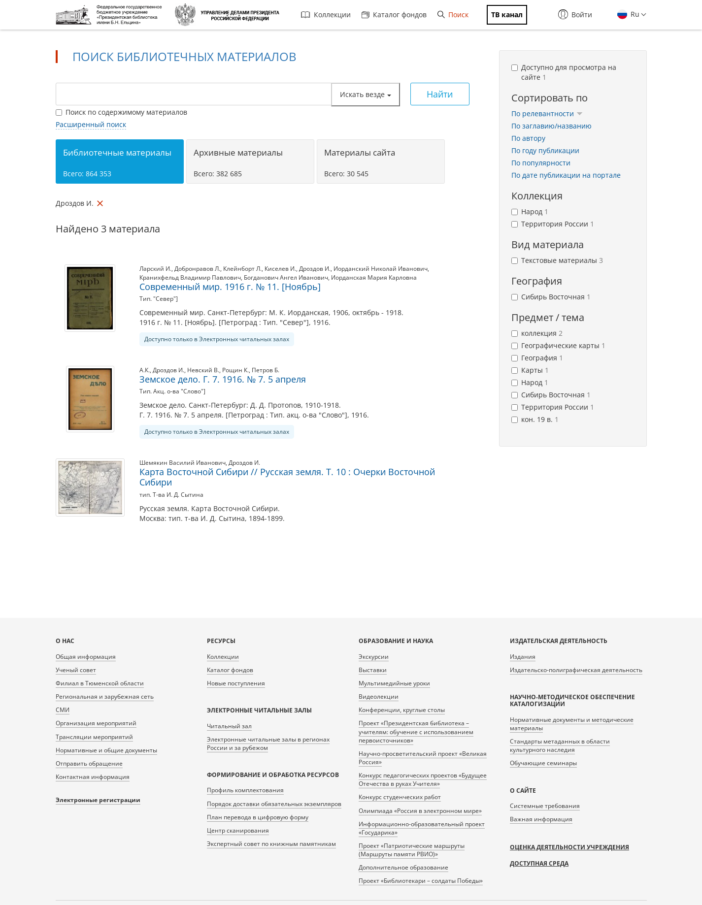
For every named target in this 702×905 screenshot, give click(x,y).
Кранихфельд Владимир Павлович (190, 277)
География (537, 357)
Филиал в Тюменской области (100, 683)
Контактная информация (93, 777)
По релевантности (547, 113)
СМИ (62, 710)
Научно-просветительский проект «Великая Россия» (423, 757)
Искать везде (365, 94)
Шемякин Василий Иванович (182, 462)
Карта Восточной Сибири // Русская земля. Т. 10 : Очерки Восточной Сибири (287, 477)
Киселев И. (280, 268)
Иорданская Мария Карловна (374, 277)
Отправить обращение (89, 763)
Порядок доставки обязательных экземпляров (274, 804)
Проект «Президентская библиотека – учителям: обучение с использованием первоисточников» (416, 731)
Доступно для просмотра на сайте (563, 72)
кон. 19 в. (535, 419)
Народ (529, 211)
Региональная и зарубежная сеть (105, 696)
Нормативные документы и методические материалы (572, 723)
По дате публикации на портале (566, 175)
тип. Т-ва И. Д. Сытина (171, 494)
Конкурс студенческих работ (400, 797)
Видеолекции (379, 696)
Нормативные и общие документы (106, 750)
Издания (522, 656)
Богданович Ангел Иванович (286, 277)
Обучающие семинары (543, 763)
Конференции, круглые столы (402, 710)
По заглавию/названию (551, 125)
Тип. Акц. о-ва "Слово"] (172, 391)
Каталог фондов (394, 14)
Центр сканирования (238, 830)
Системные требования (545, 806)
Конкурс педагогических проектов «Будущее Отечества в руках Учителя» (423, 779)
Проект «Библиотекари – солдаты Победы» (421, 880)
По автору (528, 138)
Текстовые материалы (557, 260)
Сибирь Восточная (551, 296)
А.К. (144, 370)
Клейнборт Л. (242, 268)
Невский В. (203, 370)
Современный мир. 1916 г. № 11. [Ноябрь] (230, 286)
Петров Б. (265, 370)
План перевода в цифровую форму (257, 817)
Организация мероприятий (96, 723)
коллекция (537, 333)
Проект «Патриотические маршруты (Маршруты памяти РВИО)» (412, 849)
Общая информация (86, 656)
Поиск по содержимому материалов (121, 112)
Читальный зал (229, 726)
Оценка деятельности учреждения (569, 847)
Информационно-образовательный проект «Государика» (422, 828)
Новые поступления (236, 683)
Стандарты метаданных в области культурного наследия (560, 745)
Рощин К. (235, 370)
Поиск (452, 14)
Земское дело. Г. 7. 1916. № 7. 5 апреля (222, 379)
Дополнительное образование (403, 867)
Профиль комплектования (245, 790)
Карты (530, 370)
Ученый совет (76, 670)
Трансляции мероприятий (94, 737)
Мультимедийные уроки (394, 683)
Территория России (552, 223)
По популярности (540, 162)
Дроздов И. (315, 268)
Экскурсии (374, 656)
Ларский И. (155, 268)
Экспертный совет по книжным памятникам (271, 844)
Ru (634, 14)
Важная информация (541, 819)
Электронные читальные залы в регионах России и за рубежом (268, 743)
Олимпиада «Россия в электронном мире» (420, 811)
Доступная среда (539, 863)
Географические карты (558, 345)
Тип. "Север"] (158, 298)
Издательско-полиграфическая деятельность (576, 670)
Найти (440, 94)
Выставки (373, 670)
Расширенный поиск (91, 124)
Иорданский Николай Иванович (381, 268)
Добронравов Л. (197, 268)
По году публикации (545, 150)
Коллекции (326, 14)
